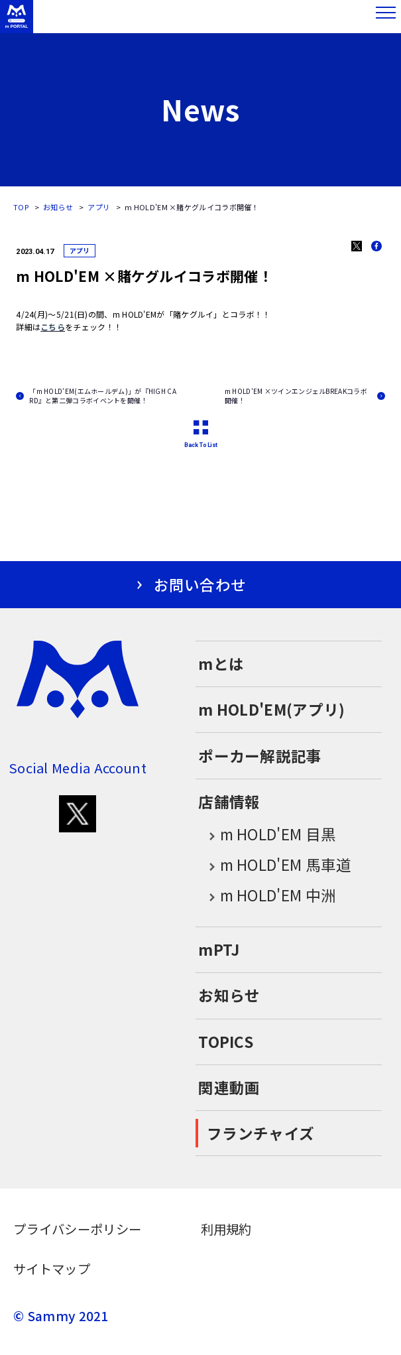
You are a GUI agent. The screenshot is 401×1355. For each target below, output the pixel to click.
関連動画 (229, 1087)
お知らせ (58, 207)
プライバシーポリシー (77, 1229)
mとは (221, 664)
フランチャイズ (260, 1133)
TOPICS (225, 1042)
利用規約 (226, 1229)
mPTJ (218, 949)
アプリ (98, 207)
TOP (21, 207)
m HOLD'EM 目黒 (267, 835)
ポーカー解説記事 (259, 756)
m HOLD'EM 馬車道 (274, 865)
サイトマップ (51, 1268)
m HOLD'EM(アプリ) (271, 709)
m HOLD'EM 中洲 (267, 896)
